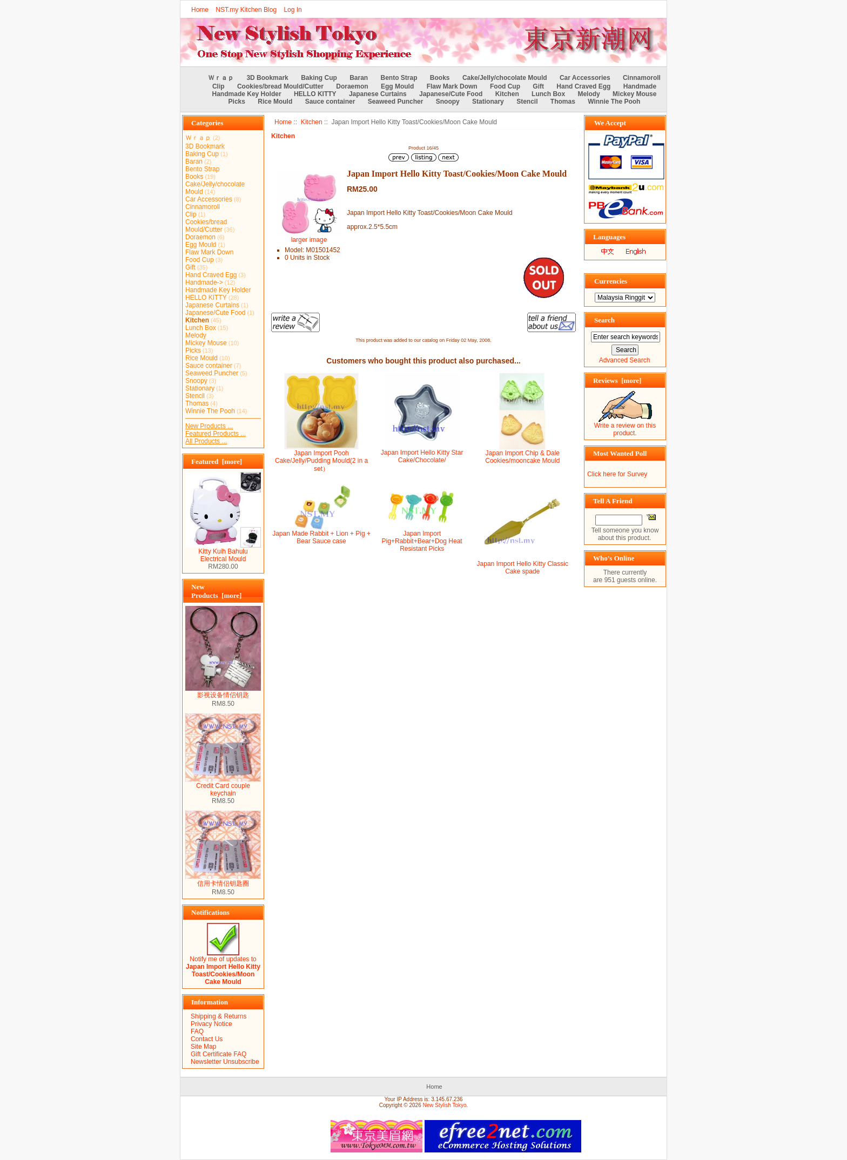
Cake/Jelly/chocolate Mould (504, 78)
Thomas (562, 101)
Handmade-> (204, 282)
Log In (292, 10)
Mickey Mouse (634, 94)
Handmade (639, 86)
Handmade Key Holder (246, 94)
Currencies (610, 281)
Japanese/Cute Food (450, 94)
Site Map (203, 1046)
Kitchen (311, 122)
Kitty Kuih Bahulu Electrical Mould (223, 552)
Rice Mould (275, 101)
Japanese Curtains (378, 94)
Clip (218, 86)
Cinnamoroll (642, 78)
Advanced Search (624, 360)
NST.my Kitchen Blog (246, 10)
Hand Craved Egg (583, 86)
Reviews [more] (617, 380)
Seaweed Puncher (396, 101)
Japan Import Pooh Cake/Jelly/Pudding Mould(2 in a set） (321, 461)
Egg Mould (397, 86)
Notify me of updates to (223, 967)
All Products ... (206, 441)
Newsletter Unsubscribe (225, 1061)
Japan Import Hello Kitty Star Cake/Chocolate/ (422, 456)
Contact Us (207, 1039)
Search (604, 320)
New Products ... (209, 426)
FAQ (197, 1031)
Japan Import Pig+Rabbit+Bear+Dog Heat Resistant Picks (422, 541)
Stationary (488, 101)
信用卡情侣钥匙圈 (223, 880)
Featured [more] (216, 461)
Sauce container (330, 101)
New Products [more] (216, 591)
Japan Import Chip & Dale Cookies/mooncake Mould (522, 456)
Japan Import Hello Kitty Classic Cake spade (522, 567)
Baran (358, 78)
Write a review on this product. (625, 426)
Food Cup (505, 86)
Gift (538, 86)
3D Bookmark (267, 78)
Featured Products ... (215, 433)
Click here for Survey (617, 474)
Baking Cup (319, 78)
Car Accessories (585, 78)
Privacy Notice (211, 1024)
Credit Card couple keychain (223, 786)
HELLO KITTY (315, 94)
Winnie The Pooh (614, 101)
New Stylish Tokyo (445, 1105)
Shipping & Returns (218, 1016)
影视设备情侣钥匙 (223, 692)
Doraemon (352, 86)
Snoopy (448, 101)
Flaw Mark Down (452, 86)
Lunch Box (548, 94)
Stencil (526, 101)
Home (200, 10)
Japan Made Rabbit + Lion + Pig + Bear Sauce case (321, 537)
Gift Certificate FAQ (218, 1054)
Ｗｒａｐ (221, 78)
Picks (236, 101)
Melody (588, 94)
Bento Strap (399, 78)
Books (440, 78)
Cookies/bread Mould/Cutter (280, 86)
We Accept (610, 123)
